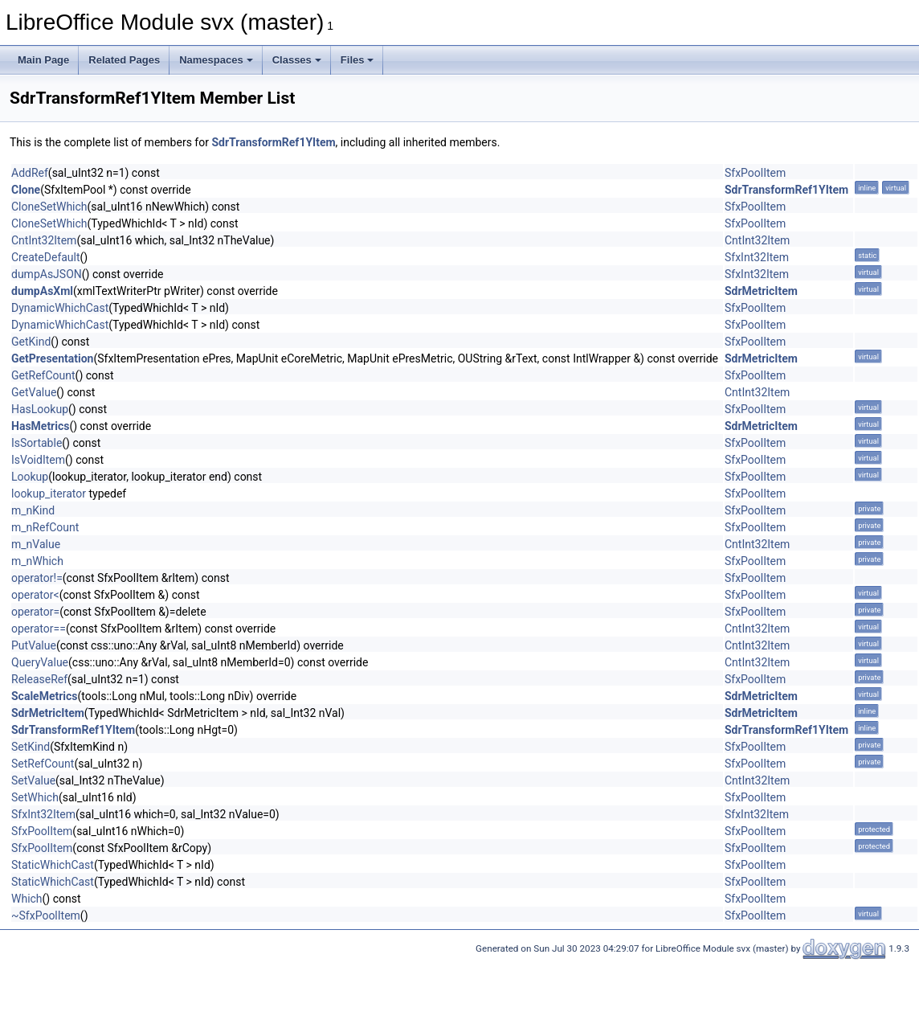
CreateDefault (45, 257)
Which (27, 898)
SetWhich (35, 797)
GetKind (31, 341)
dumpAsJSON (46, 274)
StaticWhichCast (52, 864)
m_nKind (33, 510)
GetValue (33, 392)
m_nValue (35, 544)
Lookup (29, 476)
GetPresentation (52, 358)
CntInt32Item (43, 240)
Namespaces (216, 60)
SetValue (33, 780)
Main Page (43, 60)
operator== (38, 628)
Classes (296, 60)
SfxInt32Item (757, 257)
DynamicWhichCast (59, 307)
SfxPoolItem (755, 172)
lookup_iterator (48, 493)
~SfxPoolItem (45, 915)
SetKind (30, 746)
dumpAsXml (42, 291)
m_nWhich (37, 561)
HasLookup (39, 409)
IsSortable (36, 442)
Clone (25, 189)
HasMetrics (40, 426)
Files (357, 60)
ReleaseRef (39, 679)
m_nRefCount (45, 527)
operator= (35, 611)
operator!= (37, 577)
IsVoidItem (38, 459)
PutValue (33, 645)
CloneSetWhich (49, 206)
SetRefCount (42, 763)
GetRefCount (43, 375)
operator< (35, 594)
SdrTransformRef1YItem (273, 142)
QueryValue (39, 662)
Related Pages (124, 60)
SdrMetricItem (761, 291)
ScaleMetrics (44, 696)
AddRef (29, 172)
